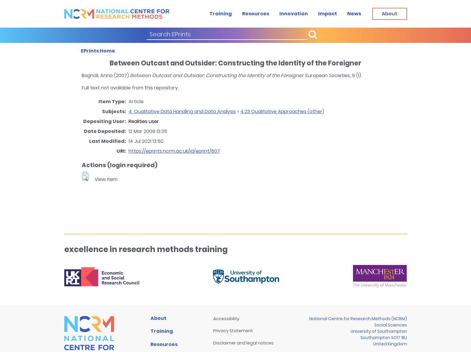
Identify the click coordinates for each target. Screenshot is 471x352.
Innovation (293, 13)
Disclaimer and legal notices (243, 343)
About (158, 318)
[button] (85, 176)
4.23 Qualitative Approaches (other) (282, 111)
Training (220, 13)
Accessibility (226, 319)
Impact (327, 13)
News (354, 13)
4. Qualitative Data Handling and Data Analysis (182, 111)
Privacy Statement (233, 331)
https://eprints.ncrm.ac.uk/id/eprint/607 (174, 151)
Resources (255, 13)
